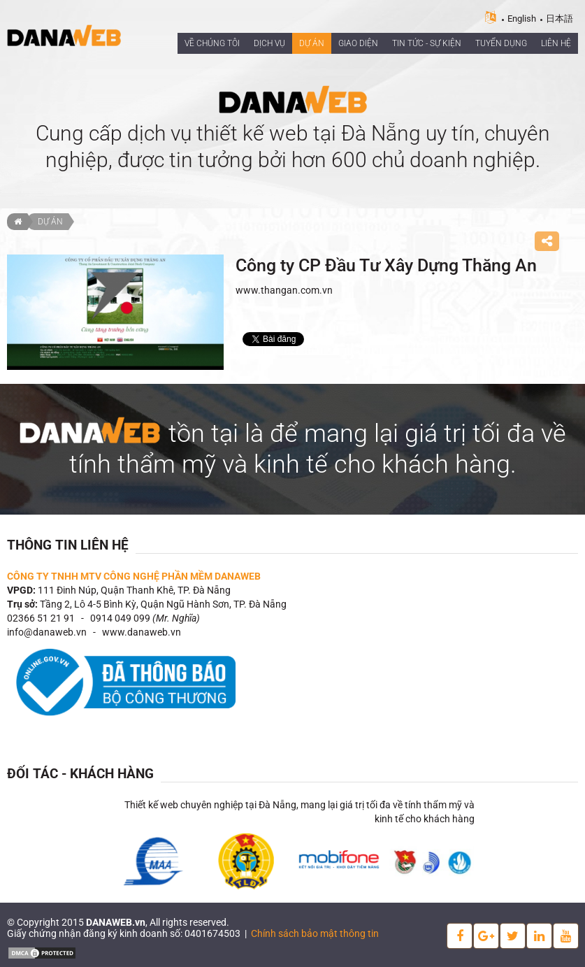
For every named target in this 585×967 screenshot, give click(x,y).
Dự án (50, 222)
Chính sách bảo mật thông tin (315, 933)
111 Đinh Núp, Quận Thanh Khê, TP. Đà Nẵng (134, 590)
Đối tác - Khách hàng (80, 774)
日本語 (559, 18)
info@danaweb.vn (47, 632)
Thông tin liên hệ (68, 545)
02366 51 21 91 (41, 618)
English (521, 18)
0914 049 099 (120, 618)
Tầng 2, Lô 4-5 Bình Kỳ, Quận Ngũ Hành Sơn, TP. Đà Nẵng (163, 604)
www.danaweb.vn (141, 632)
